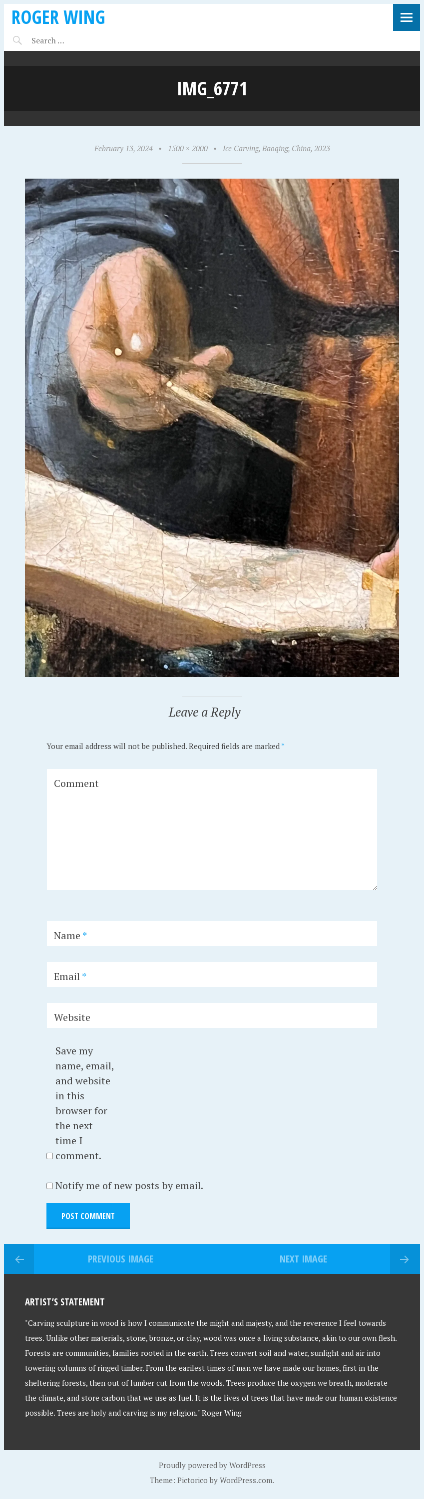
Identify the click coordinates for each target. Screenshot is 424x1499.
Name (70, 935)
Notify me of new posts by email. (129, 1185)
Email (70, 976)
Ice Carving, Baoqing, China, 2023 (276, 148)
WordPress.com (246, 1480)
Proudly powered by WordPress (212, 1465)
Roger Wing (58, 16)
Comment (76, 783)
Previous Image (120, 1258)
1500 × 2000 (188, 148)
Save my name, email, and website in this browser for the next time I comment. (84, 1103)
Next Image (303, 1258)
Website (72, 1017)
